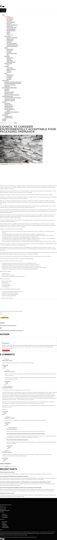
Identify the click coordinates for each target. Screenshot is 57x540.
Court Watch (4, 521)
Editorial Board (5, 517)
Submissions (4, 524)
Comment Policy (5, 527)
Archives (4, 523)
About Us (4, 514)
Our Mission (4, 515)
